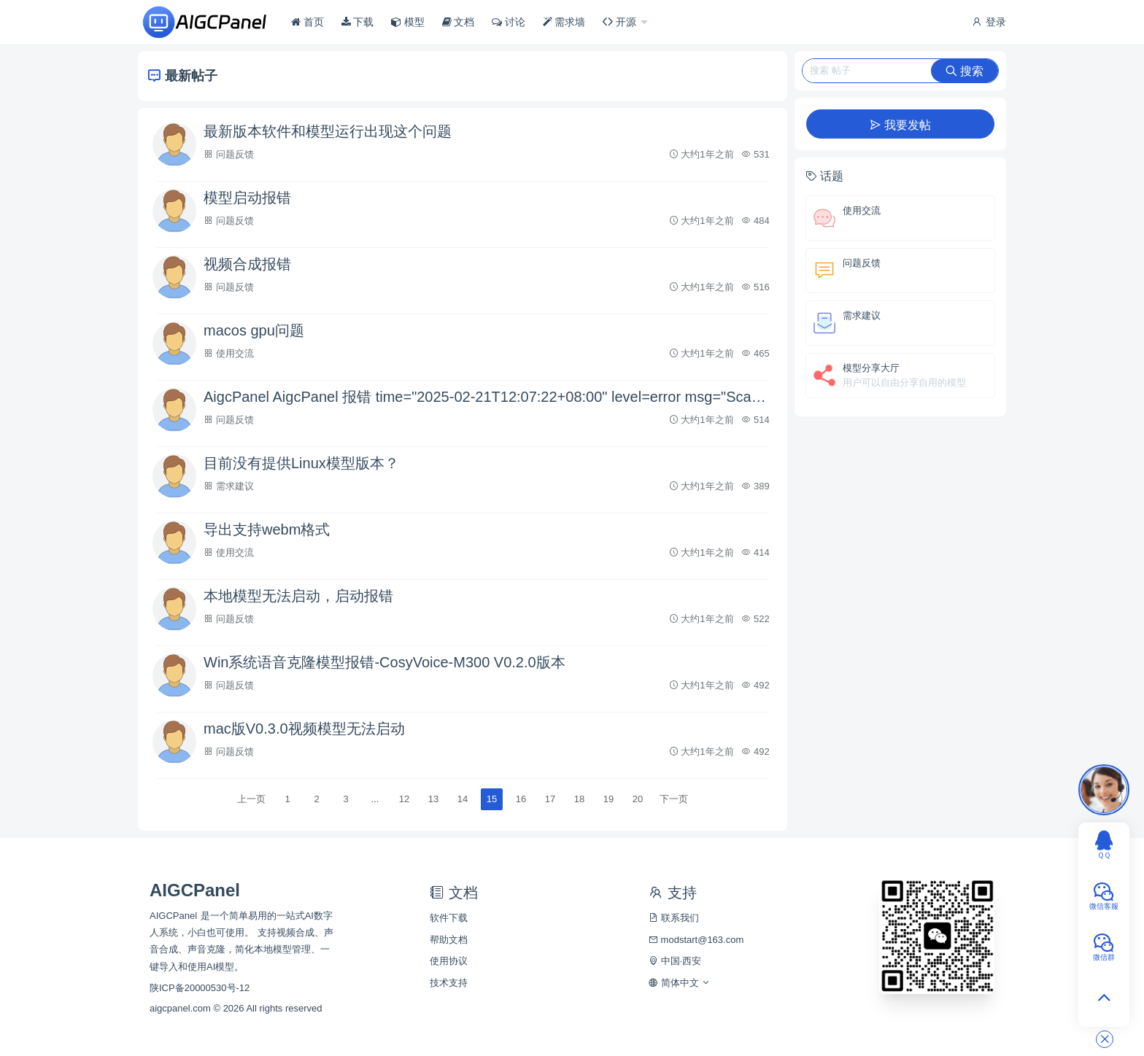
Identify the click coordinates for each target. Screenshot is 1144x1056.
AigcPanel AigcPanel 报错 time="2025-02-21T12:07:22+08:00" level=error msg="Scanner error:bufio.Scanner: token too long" (488, 397)
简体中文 (680, 982)
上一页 (251, 798)
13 (433, 798)
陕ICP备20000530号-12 (200, 987)
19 (608, 798)
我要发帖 (900, 125)
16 (521, 798)
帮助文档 (449, 939)
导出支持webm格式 (267, 529)
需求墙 (564, 22)
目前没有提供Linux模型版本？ (301, 463)
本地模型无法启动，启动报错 (298, 596)
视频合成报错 (247, 264)
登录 (988, 21)
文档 (458, 22)
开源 (621, 22)
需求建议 (235, 486)
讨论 (508, 22)
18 (579, 798)
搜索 (964, 71)
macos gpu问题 (254, 330)
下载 (357, 22)
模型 (408, 22)
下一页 (674, 798)
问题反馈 (235, 154)
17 (550, 798)
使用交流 (235, 353)
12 (404, 798)
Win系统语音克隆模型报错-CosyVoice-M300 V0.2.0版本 (384, 662)
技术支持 (449, 982)
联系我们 (674, 917)
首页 (307, 22)
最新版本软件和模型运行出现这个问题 (328, 131)
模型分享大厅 (871, 367)
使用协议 (449, 960)
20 (638, 798)
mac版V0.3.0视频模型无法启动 (304, 729)
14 (462, 798)
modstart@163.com (696, 939)
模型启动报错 (247, 198)
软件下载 (449, 917)
